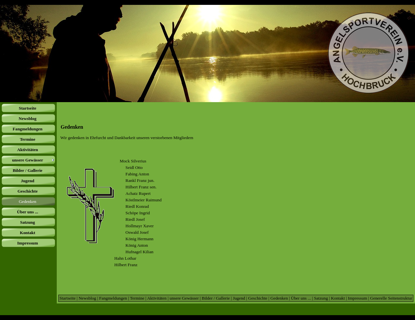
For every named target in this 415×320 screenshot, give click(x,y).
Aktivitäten (157, 298)
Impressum (357, 298)
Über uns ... (301, 298)
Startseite (67, 298)
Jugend (239, 298)
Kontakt (338, 298)
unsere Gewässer (184, 298)
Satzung (321, 298)
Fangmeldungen (113, 298)
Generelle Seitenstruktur (391, 298)
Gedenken (279, 298)
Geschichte (257, 298)
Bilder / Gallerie (216, 298)
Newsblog (87, 298)
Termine (137, 298)
